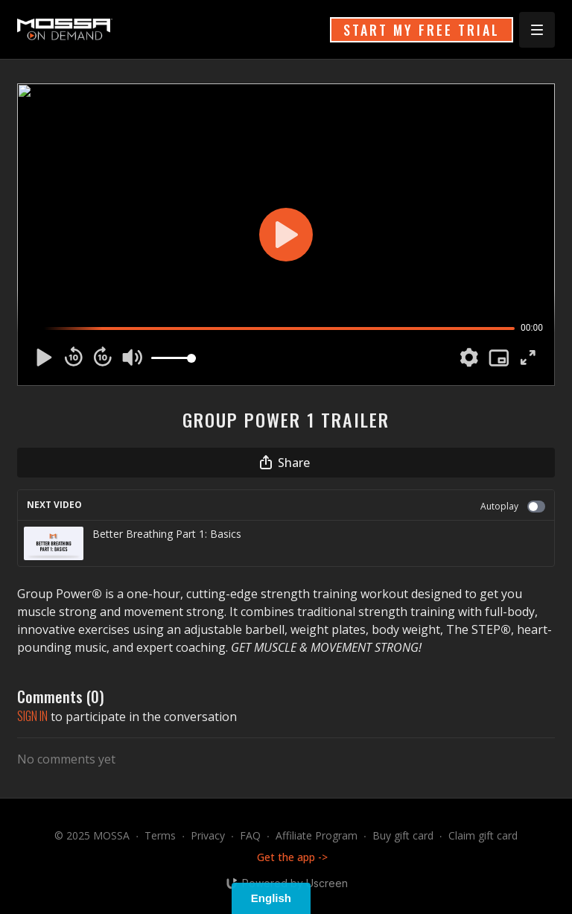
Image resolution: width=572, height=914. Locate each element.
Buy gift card (402, 835)
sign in (32, 716)
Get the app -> (292, 857)
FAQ (250, 835)
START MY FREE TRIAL (421, 29)
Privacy (208, 835)
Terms (160, 835)
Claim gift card (483, 835)
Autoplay (512, 506)
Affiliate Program (317, 835)
